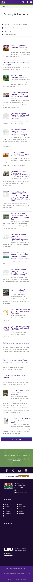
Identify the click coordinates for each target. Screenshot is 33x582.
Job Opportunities (15, 573)
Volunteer (6, 573)
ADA (24, 579)
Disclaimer (10, 579)
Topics (5, 6)
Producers (6, 511)
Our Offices (20, 509)
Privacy (28, 573)
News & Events (21, 506)
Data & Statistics (9, 31)
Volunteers (20, 513)
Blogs (22, 573)
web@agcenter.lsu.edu (21, 492)
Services (6, 506)
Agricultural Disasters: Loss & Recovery (15, 24)
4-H (5, 516)
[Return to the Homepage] (2, 6)
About (5, 509)
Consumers (20, 511)
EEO (16, 579)
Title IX (20, 579)
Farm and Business (11, 35)
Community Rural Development (15, 28)
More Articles (16, 439)
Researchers (7, 513)
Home (5, 504)
